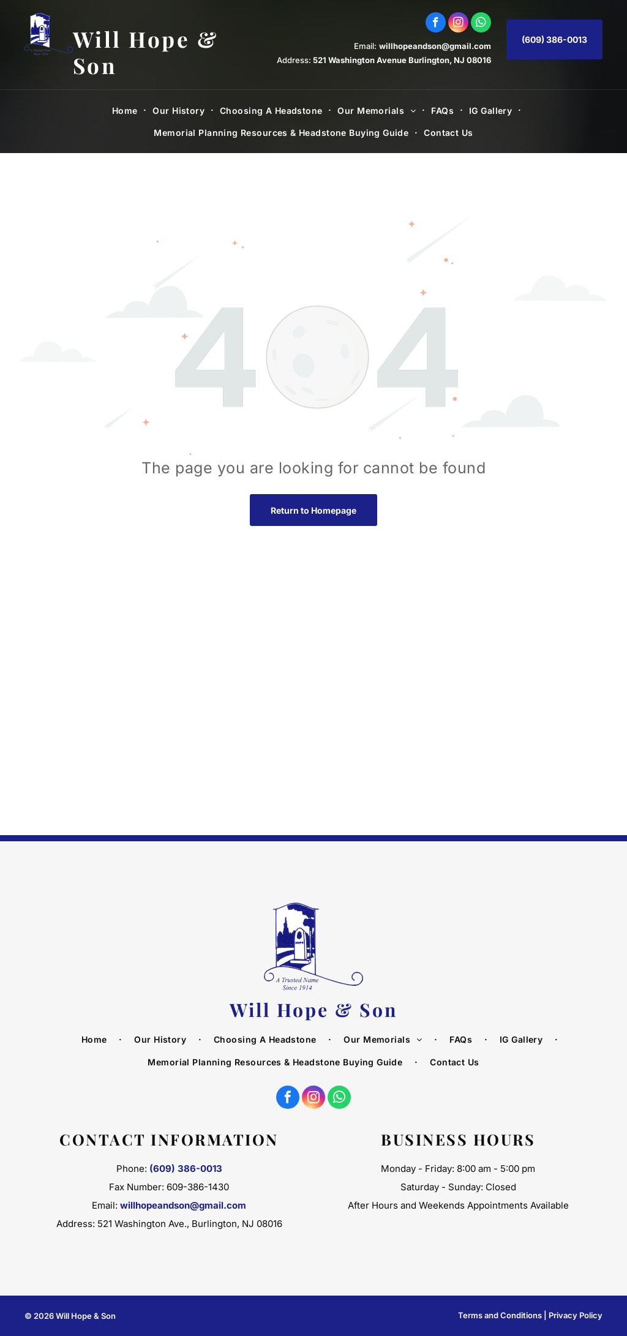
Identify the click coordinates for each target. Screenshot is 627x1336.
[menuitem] (126, 110)
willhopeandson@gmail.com (435, 46)
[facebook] (436, 24)
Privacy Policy (576, 1315)
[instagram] (458, 24)
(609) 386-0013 (185, 1168)
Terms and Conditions (500, 1315)
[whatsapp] (481, 24)
